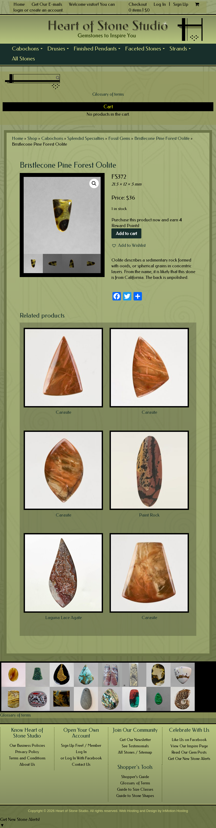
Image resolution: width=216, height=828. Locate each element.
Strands (181, 49)
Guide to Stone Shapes (135, 795)
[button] (128, 245)
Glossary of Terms (135, 783)
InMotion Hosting (175, 811)
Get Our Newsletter (135, 739)
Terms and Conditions (27, 758)
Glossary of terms (108, 94)
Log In (160, 4)
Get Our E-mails (47, 4)
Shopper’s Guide (135, 776)
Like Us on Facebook (189, 739)
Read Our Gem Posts (189, 752)
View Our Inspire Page (189, 746)
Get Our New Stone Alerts (189, 758)
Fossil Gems (119, 138)
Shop (32, 138)
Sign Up (180, 4)
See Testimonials (135, 746)
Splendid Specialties (85, 138)
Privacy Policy (27, 751)
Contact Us (81, 764)
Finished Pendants (98, 49)
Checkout (137, 4)
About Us (27, 764)
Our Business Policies (27, 745)
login (18, 10)
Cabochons (28, 49)
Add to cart (126, 233)
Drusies (59, 49)
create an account (46, 10)
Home (19, 4)
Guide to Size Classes (135, 789)
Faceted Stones (146, 49)
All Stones (23, 58)
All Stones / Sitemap (135, 752)
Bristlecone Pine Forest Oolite (161, 138)
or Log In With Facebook (81, 758)
